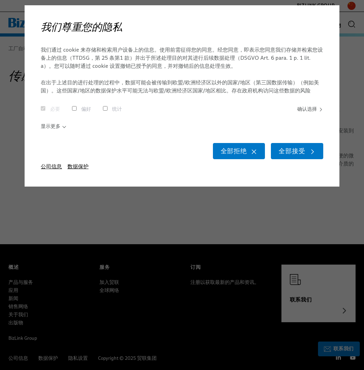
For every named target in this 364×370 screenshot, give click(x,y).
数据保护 (78, 172)
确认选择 (309, 109)
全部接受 (293, 155)
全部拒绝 (228, 155)
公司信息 (51, 172)
